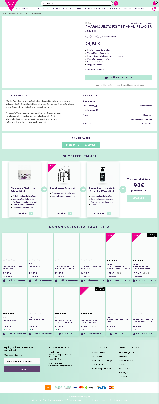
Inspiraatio (13, 13)
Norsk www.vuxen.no (97, 400)
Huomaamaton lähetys (102, 360)
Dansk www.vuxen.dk (119, 400)
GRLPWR (123, 376)
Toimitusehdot (98, 364)
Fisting (38, 13)
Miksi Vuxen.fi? (98, 356)
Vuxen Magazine (126, 352)
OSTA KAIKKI (138, 198)
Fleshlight (123, 372)
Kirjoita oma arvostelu (81, 145)
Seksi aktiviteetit (27, 13)
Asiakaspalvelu (98, 352)
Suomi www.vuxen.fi (76, 400)
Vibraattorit (124, 368)
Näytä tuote (66, 334)
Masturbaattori (126, 360)
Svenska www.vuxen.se (53, 400)
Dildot (122, 364)
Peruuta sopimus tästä (102, 368)
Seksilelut (123, 356)
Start (5, 13)
